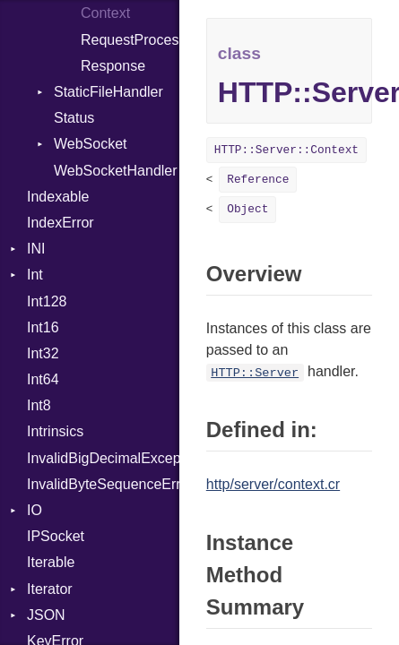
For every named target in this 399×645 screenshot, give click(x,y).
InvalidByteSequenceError (103, 484)
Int (35, 274)
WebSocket (90, 143)
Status (74, 117)
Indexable (58, 196)
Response (113, 65)
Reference (258, 179)
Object (247, 209)
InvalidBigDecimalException (103, 458)
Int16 (43, 327)
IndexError (60, 222)
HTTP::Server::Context (286, 150)
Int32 (43, 353)
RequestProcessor (130, 39)
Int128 (46, 301)
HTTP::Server (255, 373)
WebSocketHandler (116, 170)
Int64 (43, 379)
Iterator (50, 589)
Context (105, 13)
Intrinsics (55, 431)
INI (36, 248)
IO (34, 510)
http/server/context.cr (273, 484)
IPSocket (55, 536)
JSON (46, 615)
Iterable (50, 562)
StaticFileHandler (108, 91)
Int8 (39, 405)
